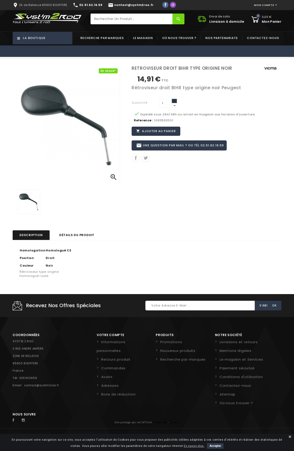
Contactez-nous (263, 38)
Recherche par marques (102, 38)
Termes (175, 422)
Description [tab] (31, 235)
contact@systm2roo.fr (41, 385)
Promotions (171, 342)
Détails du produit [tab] (76, 235)
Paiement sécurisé (237, 368)
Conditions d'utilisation (241, 376)
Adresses (110, 385)
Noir (49, 265)
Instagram (24, 420)
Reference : (143, 120)
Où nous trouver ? (179, 38)
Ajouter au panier (156, 131)
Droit (50, 258)
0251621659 (28, 378)
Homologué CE (58, 250)
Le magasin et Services (241, 359)
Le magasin (143, 38)
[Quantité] (164, 103)
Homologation (32, 250)
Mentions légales (236, 350)
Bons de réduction (118, 394)
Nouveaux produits (177, 350)
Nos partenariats (221, 38)
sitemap (227, 394)
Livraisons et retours (239, 342)
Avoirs (107, 376)
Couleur (27, 265)
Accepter (215, 446)
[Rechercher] (131, 19)
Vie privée (160, 422)
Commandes (113, 368)
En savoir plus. (194, 446)
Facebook (16, 420)
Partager (135, 159)
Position (27, 258)
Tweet (145, 159)
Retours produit (116, 359)
